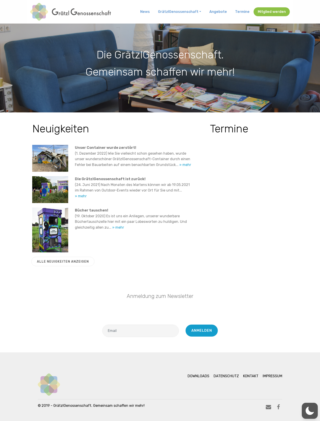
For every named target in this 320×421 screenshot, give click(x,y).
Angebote (218, 12)
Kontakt (250, 376)
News (145, 12)
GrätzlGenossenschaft (178, 12)
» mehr (185, 165)
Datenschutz (226, 376)
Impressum (272, 376)
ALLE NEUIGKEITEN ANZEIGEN (63, 261)
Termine (242, 12)
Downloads (198, 376)
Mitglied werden (272, 12)
